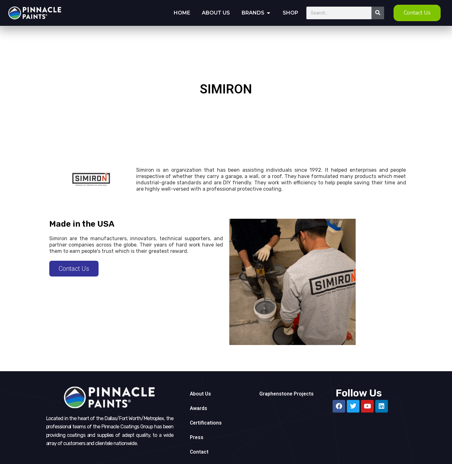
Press (197, 437)
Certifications (206, 423)
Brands (253, 13)
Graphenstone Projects (287, 394)
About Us (216, 13)
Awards (199, 408)
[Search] (377, 13)
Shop (290, 13)
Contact (199, 452)
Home (182, 13)
